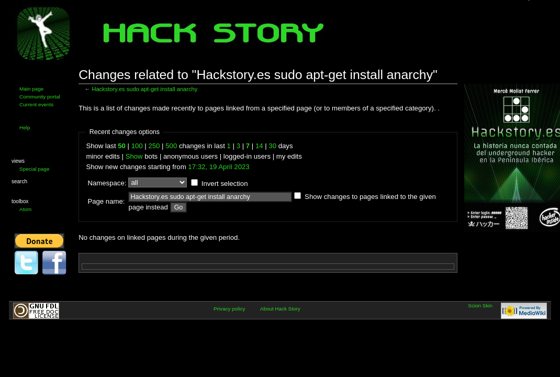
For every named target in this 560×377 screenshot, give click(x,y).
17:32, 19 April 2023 (218, 167)
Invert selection (224, 183)
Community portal (39, 96)
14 (259, 146)
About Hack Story (280, 309)
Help (24, 127)
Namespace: (106, 183)
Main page (31, 89)
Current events (36, 104)
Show (134, 156)
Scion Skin (480, 305)
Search (19, 181)
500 (171, 146)
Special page (34, 169)
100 (137, 146)
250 (154, 146)
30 (272, 146)
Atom (25, 209)
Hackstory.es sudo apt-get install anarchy (144, 89)
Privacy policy (229, 309)
